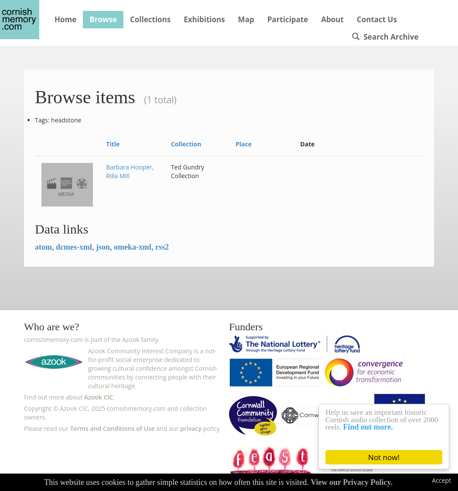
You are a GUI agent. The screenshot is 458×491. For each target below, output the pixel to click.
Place (244, 144)
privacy (191, 428)
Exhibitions (204, 19)
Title (113, 144)
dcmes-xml (74, 247)
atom (43, 247)
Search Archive (385, 37)
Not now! (384, 457)
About (332, 19)
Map (246, 19)
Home (65, 19)
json (103, 247)
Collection (186, 144)
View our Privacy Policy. (352, 482)
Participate (287, 19)
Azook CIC (98, 397)
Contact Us (377, 19)
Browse (103, 19)
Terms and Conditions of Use (112, 428)
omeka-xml (132, 247)
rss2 (162, 247)
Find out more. (368, 427)
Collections (150, 19)
